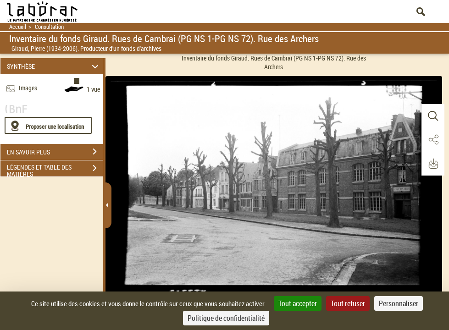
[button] (432, 116)
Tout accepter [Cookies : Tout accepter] (297, 303)
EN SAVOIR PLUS (55, 151)
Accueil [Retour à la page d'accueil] (17, 27)
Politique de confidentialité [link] (226, 318)
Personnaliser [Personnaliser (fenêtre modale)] (398, 303)
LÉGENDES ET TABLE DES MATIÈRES (55, 169)
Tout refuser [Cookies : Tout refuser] (348, 303)
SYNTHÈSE (54, 66)
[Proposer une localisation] (48, 125)
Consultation (49, 27)
